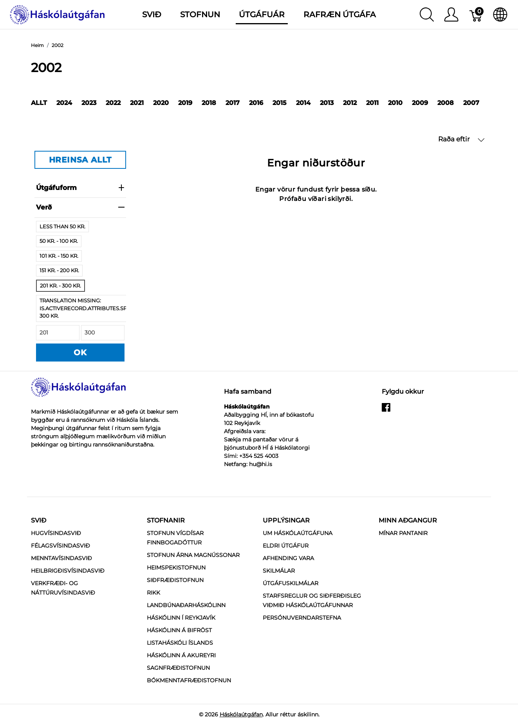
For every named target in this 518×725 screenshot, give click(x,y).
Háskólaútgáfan (241, 714)
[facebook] (386, 410)
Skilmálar (279, 570)
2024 (64, 103)
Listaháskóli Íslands (180, 642)
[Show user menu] (451, 14)
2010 (395, 103)
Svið (38, 520)
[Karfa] (476, 14)
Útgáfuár (262, 14)
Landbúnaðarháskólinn (186, 605)
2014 (303, 103)
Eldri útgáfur (286, 545)
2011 (372, 103)
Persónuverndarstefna (302, 617)
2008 (445, 103)
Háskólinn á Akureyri (181, 655)
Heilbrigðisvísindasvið (68, 570)
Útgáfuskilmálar (290, 583)
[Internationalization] (500, 14)
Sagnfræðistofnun (178, 667)
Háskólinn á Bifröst (179, 630)
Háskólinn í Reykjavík (181, 617)
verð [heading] (80, 207)
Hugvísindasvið (56, 533)
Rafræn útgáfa (339, 14)
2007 (471, 103)
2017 (233, 103)
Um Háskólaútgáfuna (297, 533)
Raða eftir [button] (461, 139)
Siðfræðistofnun (175, 580)
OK (80, 352)
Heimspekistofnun (176, 567)
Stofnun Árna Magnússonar (193, 555)
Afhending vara (288, 558)
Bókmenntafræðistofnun (189, 680)
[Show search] (427, 14)
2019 (185, 103)
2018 (209, 103)
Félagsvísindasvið (60, 545)
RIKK (153, 592)
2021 (137, 103)
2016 (256, 103)
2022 (113, 103)
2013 (327, 103)
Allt (39, 103)
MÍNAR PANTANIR (403, 533)
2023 (88, 103)
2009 (420, 103)
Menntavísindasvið (61, 558)
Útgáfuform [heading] (80, 188)
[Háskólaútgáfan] (57, 14)
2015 (280, 103)
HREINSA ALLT (80, 160)
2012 (350, 103)
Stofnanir (166, 520)
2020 (161, 103)
